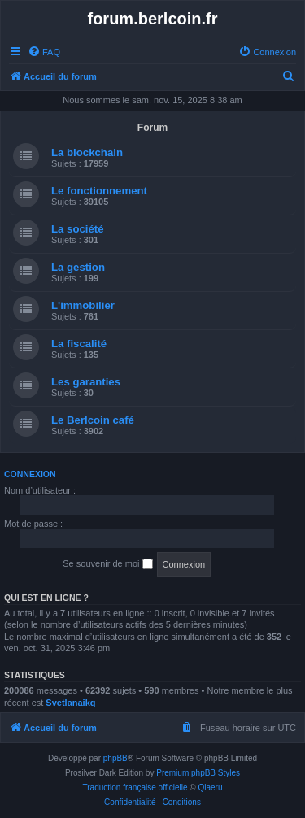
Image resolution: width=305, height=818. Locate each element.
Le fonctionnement (99, 191)
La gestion (78, 267)
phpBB (115, 758)
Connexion (30, 474)
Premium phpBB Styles (198, 772)
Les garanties (85, 382)
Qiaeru (210, 787)
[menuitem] (44, 52)
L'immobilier (83, 305)
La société (77, 229)
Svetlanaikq (70, 702)
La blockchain (87, 152)
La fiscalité (79, 343)
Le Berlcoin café (92, 420)
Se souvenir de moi (107, 564)
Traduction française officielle (135, 787)
